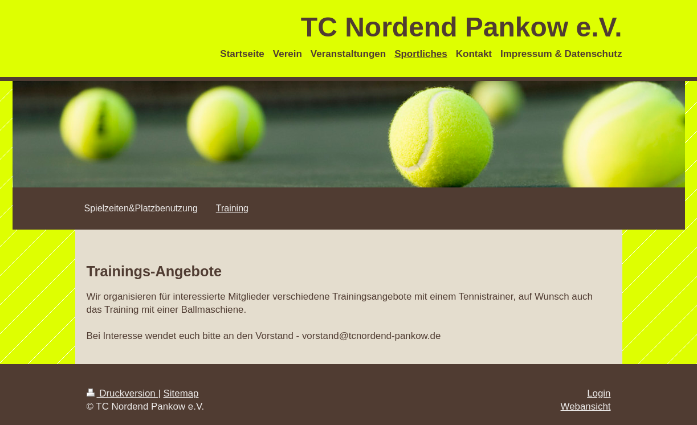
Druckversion (122, 393)
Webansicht (586, 406)
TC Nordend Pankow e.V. (461, 27)
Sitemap (181, 393)
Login (598, 393)
